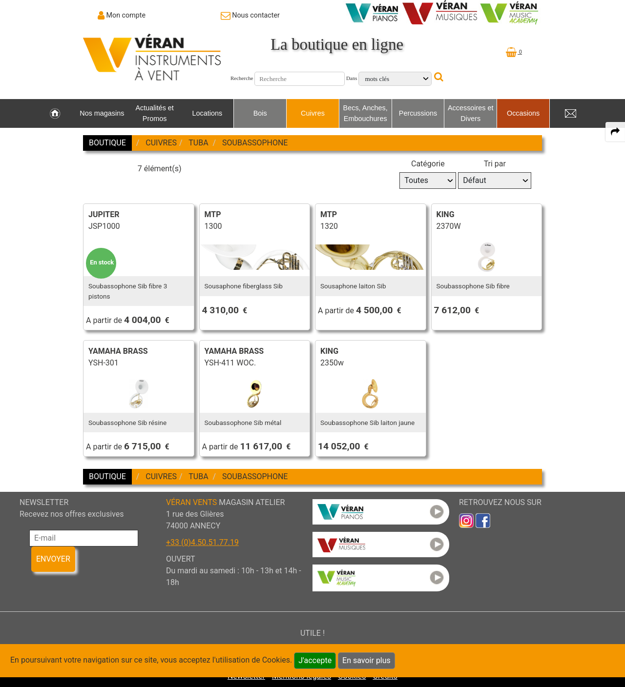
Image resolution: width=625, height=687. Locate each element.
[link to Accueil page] (55, 113)
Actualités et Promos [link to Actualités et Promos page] (154, 113)
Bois (260, 113)
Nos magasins (102, 113)
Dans (351, 78)
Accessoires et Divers (471, 113)
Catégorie (428, 163)
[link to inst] (466, 520)
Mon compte (126, 15)
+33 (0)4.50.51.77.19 (202, 542)
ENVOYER (53, 559)
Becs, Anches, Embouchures (365, 113)
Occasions (523, 113)
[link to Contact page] (250, 15)
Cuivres (313, 113)
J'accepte (315, 660)
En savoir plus (366, 660)
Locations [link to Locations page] (207, 113)
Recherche (241, 78)
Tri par (495, 163)
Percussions (418, 113)
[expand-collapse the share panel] (615, 131)
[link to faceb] (483, 520)
